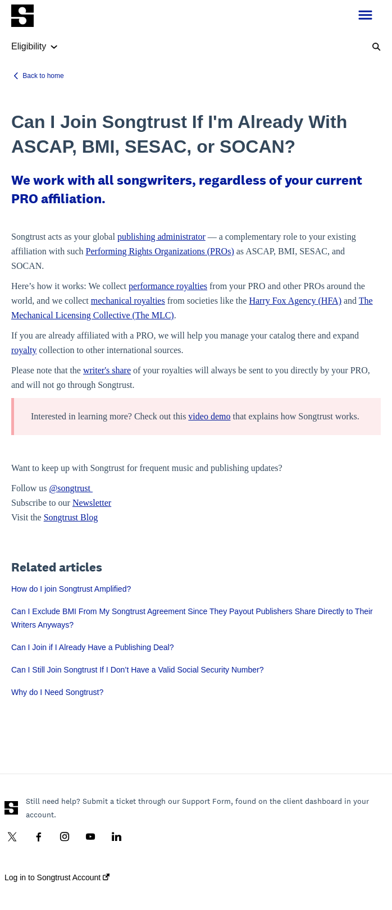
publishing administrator (161, 236)
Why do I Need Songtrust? (57, 692)
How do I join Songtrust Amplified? (71, 588)
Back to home (42, 76)
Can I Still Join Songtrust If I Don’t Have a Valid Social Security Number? (137, 669)
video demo (209, 416)
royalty (24, 350)
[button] (365, 15)
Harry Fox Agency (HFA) (295, 300)
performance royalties (168, 286)
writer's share (107, 370)
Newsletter (91, 502)
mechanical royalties (128, 300)
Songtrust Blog (71, 517)
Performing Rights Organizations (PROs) (160, 251)
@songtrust (71, 488)
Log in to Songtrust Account (57, 877)
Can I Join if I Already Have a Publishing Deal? (92, 647)
